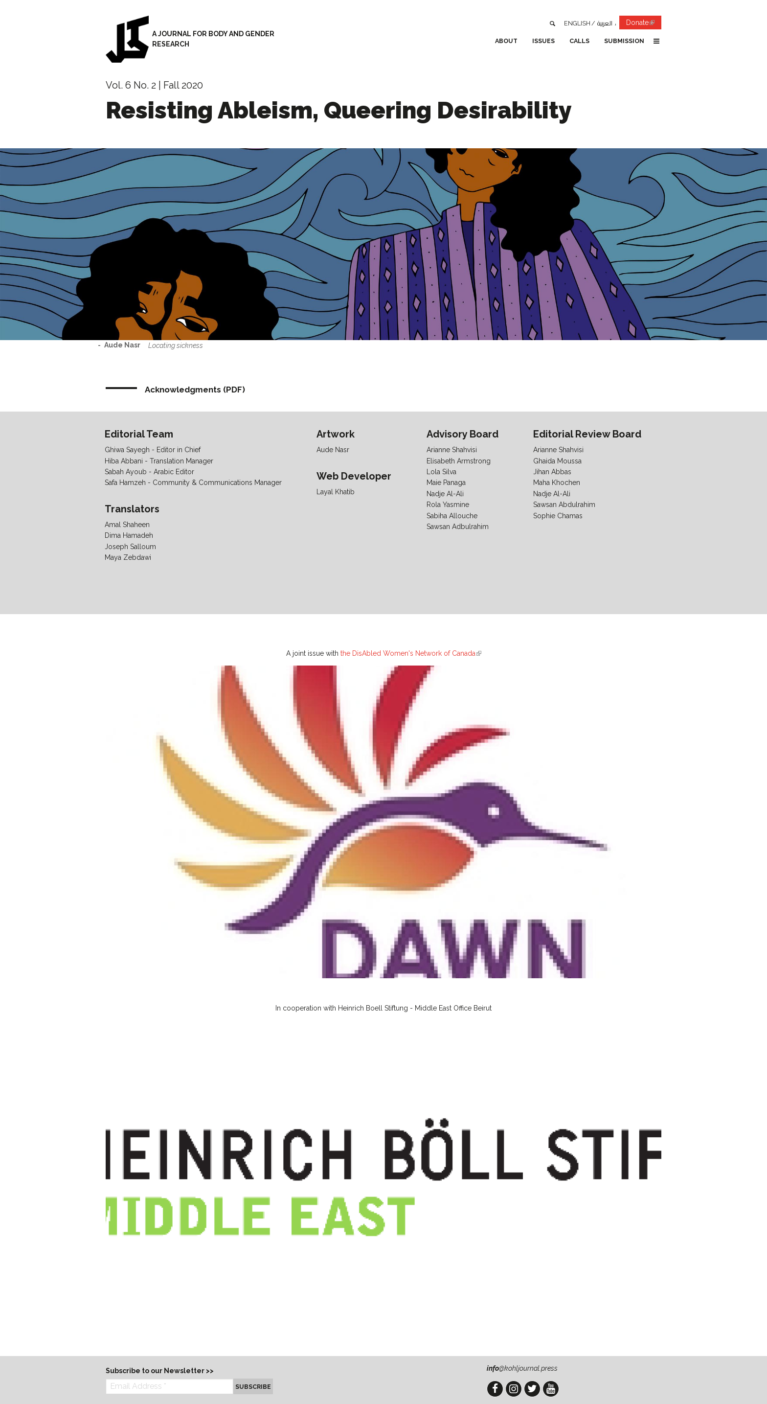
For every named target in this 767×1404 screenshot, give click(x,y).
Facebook (495, 1389)
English (577, 23)
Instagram (513, 1389)
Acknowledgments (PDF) (195, 389)
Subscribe (253, 1386)
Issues (543, 41)
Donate (643, 24)
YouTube (550, 1389)
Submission (624, 41)
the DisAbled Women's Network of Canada (410, 653)
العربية (604, 23)
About (506, 41)
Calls (579, 41)
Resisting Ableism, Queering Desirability (339, 110)
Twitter (532, 1389)
